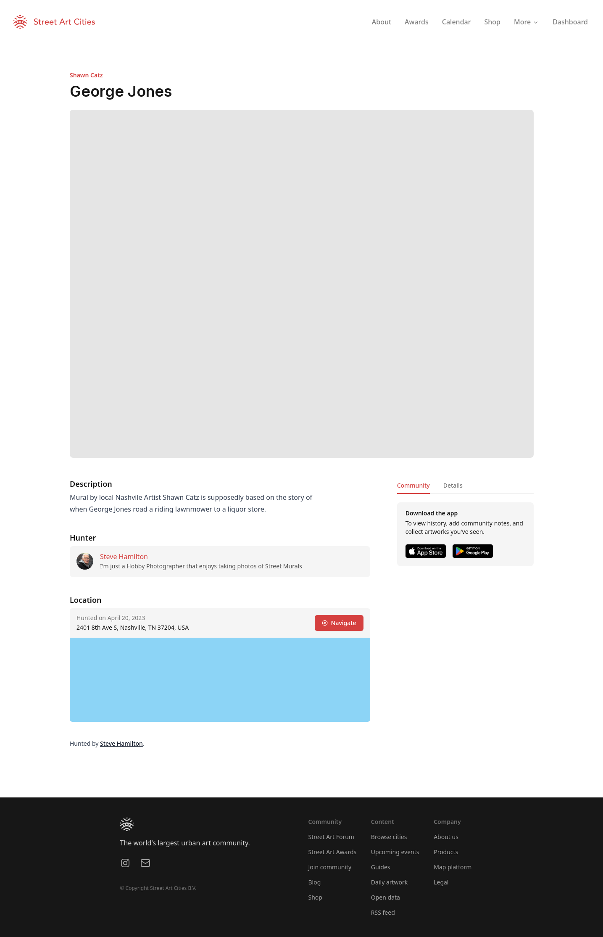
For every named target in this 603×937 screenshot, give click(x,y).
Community (413, 485)
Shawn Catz (86, 75)
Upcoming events (395, 852)
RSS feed (383, 912)
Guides (380, 867)
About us (446, 837)
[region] (220, 680)
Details (452, 485)
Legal (441, 882)
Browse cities (389, 837)
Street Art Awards (332, 852)
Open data (385, 897)
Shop (315, 897)
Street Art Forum (331, 837)
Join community (330, 867)
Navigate (338, 623)
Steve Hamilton (124, 556)
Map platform (452, 867)
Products (446, 852)
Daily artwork (389, 882)
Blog (314, 882)
